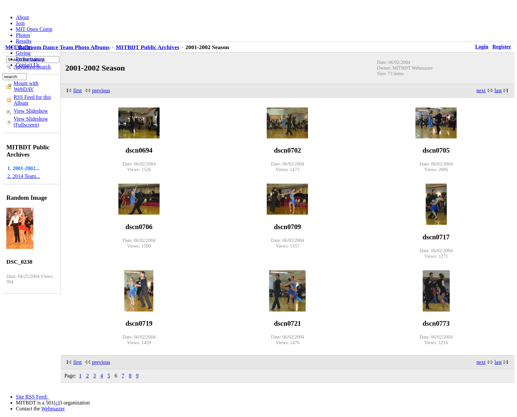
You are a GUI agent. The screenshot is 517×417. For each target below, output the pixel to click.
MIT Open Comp (34, 29)
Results (23, 41)
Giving (23, 53)
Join (20, 23)
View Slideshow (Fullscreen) (31, 122)
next (481, 90)
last (498, 90)
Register (501, 46)
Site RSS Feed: (32, 397)
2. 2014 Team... (23, 176)
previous (101, 90)
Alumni (24, 47)
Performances (30, 59)
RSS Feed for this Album (32, 100)
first (77, 90)
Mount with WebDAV (26, 86)
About (22, 17)
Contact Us (28, 65)
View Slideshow (31, 111)
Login (481, 46)
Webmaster (53, 408)
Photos (23, 35)
